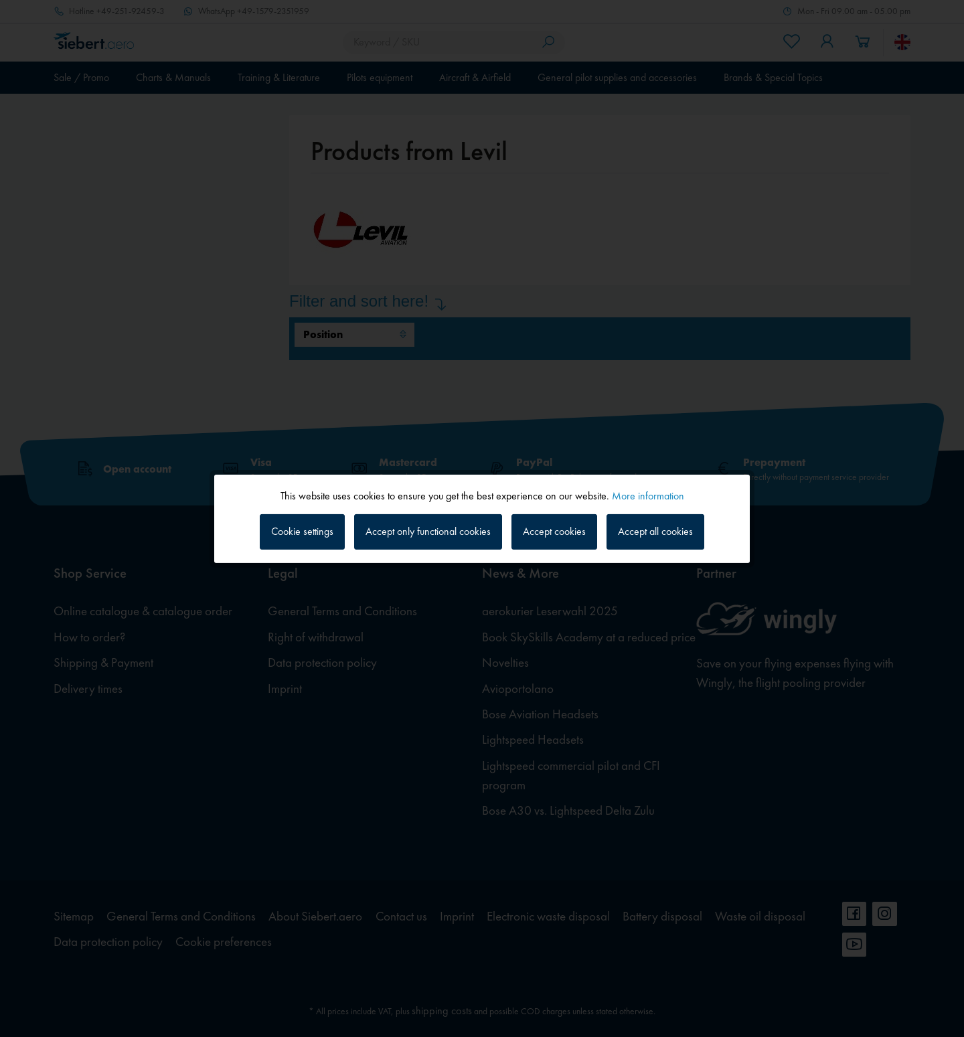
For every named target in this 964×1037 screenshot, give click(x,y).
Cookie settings (302, 531)
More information (648, 495)
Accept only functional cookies (428, 531)
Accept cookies (554, 531)
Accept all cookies (655, 531)
